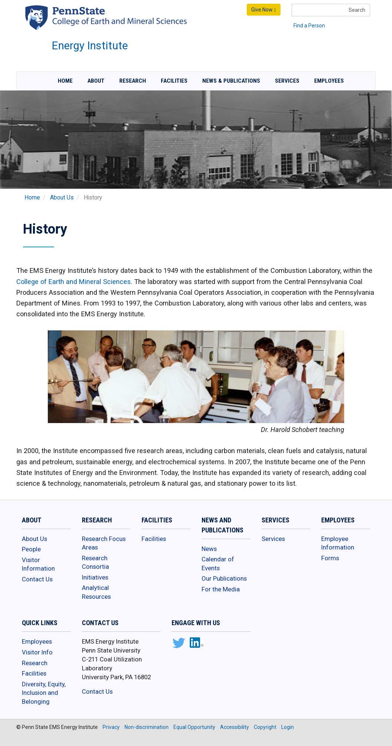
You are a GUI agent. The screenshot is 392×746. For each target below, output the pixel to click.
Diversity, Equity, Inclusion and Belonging (44, 692)
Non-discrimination (146, 727)
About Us (62, 197)
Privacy (111, 727)
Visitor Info (37, 652)
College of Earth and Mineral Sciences (73, 281)
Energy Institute (90, 45)
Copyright (265, 727)
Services (287, 80)
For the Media (221, 589)
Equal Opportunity (194, 727)
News (209, 548)
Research (132, 80)
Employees (329, 80)
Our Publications (224, 578)
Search (357, 10)
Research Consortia (95, 562)
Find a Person (309, 26)
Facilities (174, 80)
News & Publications (231, 80)
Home (65, 80)
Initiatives (95, 577)
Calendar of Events (218, 563)
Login (287, 727)
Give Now (263, 10)
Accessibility (234, 727)
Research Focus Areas (104, 543)
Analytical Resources (96, 592)
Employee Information (337, 543)
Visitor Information (38, 564)
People (31, 549)
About (95, 80)
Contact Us (37, 579)
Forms (330, 558)
